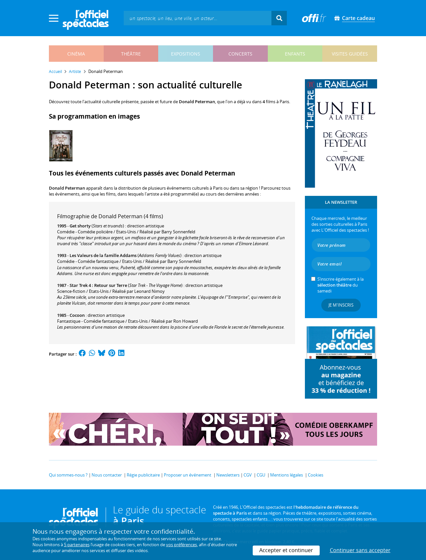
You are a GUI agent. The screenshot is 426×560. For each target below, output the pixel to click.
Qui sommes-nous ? (68, 475)
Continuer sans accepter (360, 550)
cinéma (76, 54)
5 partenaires (77, 545)
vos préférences (181, 545)
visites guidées (350, 54)
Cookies (315, 475)
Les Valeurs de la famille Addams (103, 255)
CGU (261, 475)
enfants (295, 54)
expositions (185, 54)
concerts (240, 54)
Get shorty (80, 226)
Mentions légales (286, 475)
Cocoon (77, 315)
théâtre (131, 54)
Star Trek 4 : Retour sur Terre (98, 285)
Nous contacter (107, 475)
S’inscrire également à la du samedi (340, 285)
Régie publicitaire (143, 475)
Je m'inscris (341, 305)
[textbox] (197, 18)
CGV (248, 475)
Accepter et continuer (286, 550)
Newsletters (228, 475)
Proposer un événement (187, 475)
